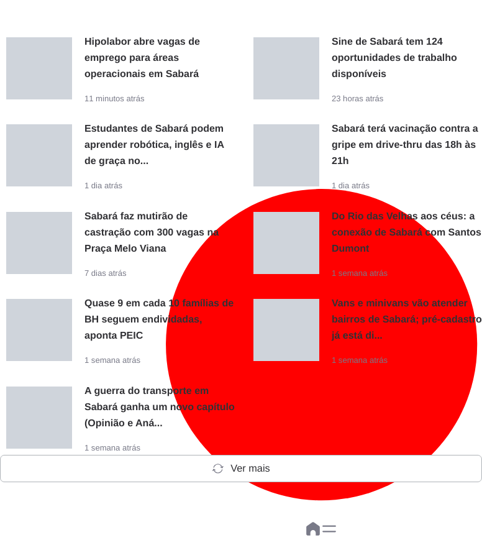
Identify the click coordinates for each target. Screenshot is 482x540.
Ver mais (241, 468)
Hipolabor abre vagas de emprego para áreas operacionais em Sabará (142, 58)
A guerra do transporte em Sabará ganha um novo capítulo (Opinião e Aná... (159, 407)
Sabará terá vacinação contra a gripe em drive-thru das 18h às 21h (405, 145)
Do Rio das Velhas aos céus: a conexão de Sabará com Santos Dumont (406, 232)
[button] (329, 529)
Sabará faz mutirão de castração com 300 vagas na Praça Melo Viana (151, 232)
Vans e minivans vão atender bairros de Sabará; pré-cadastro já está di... (407, 319)
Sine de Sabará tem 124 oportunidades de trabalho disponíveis (394, 58)
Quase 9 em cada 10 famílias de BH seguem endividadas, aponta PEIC (159, 319)
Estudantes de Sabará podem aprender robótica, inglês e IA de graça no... (154, 145)
